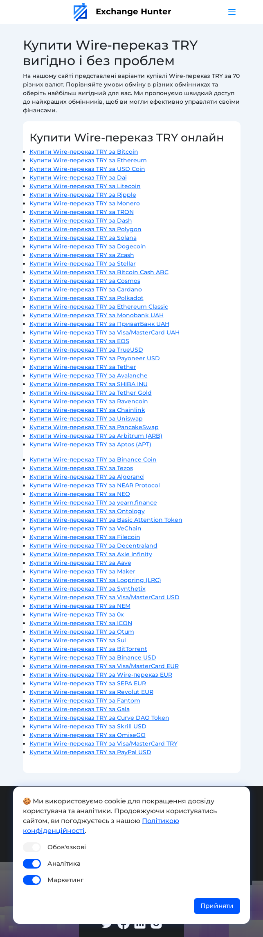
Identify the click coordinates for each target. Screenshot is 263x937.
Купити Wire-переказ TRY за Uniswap (86, 418)
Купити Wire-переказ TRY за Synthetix (87, 588)
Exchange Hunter (122, 11)
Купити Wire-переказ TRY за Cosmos (84, 280)
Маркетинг (65, 880)
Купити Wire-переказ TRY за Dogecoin (87, 246)
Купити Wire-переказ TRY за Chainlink (87, 410)
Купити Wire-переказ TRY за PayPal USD (90, 752)
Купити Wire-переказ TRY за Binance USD (92, 657)
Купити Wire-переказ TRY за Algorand (86, 476)
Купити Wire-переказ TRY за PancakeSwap (94, 427)
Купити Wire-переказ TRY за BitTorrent (88, 649)
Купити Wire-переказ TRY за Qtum (81, 631)
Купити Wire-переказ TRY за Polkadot (86, 298)
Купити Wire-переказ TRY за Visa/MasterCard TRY (103, 743)
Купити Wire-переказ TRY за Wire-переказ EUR (100, 674)
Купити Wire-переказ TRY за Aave (80, 562)
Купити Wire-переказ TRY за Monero (84, 203)
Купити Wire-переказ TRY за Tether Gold (90, 392)
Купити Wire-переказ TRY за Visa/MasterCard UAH (104, 332)
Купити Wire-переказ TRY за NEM (79, 606)
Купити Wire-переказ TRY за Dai (78, 177)
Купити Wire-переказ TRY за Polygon (85, 229)
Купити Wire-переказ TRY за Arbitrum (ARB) (95, 435)
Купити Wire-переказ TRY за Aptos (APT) (90, 444)
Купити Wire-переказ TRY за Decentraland (93, 545)
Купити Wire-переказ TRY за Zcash (81, 255)
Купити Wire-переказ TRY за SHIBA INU (88, 384)
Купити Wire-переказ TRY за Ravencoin (88, 401)
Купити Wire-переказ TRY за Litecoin (85, 186)
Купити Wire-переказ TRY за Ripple (82, 194)
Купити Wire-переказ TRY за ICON (80, 623)
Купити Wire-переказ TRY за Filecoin (84, 537)
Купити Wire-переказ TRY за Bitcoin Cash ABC (99, 272)
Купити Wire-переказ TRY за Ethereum (88, 160)
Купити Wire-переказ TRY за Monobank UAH (96, 315)
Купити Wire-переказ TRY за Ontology (87, 511)
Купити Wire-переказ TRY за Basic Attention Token (105, 519)
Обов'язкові (66, 847)
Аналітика (64, 863)
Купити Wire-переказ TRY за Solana (83, 237)
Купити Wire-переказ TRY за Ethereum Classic (98, 306)
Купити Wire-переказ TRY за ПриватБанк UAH (99, 323)
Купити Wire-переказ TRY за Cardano (85, 289)
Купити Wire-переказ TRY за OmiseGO (87, 735)
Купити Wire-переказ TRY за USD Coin (87, 169)
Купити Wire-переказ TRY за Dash (80, 220)
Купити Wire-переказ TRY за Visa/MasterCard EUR (104, 666)
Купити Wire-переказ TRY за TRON (81, 212)
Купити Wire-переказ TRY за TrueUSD (86, 349)
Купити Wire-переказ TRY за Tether (82, 367)
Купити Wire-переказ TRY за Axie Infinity (90, 554)
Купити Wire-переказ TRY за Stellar (82, 263)
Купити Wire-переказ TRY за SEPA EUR (87, 683)
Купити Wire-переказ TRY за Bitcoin (83, 151)
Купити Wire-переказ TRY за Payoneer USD (94, 358)
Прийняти (217, 906)
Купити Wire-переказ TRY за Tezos (81, 468)
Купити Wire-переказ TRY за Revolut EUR (91, 692)
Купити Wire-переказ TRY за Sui (77, 640)
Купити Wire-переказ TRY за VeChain (85, 528)
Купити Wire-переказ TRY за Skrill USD (87, 726)
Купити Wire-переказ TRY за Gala (79, 709)
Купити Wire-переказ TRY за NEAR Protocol (94, 485)
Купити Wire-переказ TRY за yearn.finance (93, 502)
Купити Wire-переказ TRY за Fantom (84, 700)
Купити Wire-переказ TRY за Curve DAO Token (99, 717)
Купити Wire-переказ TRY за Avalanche (88, 375)
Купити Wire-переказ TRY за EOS (79, 341)
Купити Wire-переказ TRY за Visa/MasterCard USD (104, 597)
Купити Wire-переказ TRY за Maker (82, 571)
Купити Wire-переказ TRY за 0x (76, 614)
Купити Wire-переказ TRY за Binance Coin (93, 459)
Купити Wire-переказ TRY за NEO (79, 494)
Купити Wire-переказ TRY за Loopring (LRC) (95, 580)
